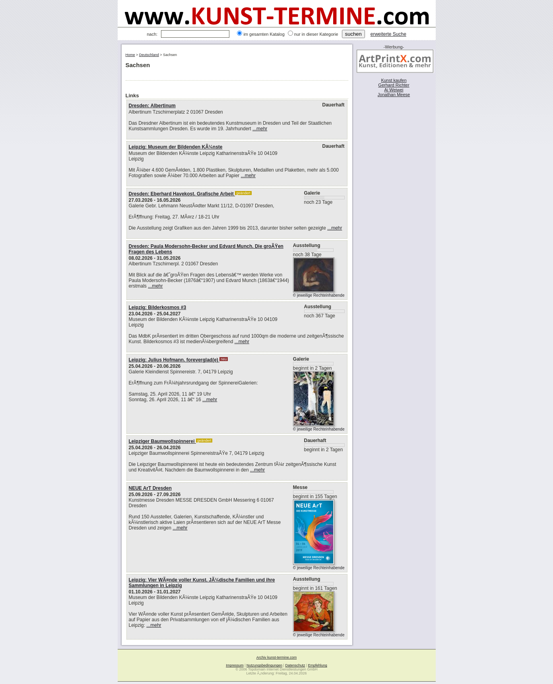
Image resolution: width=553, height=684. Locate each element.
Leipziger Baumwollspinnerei (162, 441)
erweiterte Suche (388, 34)
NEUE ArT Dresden (150, 488)
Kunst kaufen (393, 80)
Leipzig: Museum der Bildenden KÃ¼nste (176, 147)
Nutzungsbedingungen (264, 665)
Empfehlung (317, 665)
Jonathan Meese (394, 94)
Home (130, 55)
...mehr (259, 128)
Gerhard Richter (393, 85)
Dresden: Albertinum (152, 105)
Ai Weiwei (393, 89)
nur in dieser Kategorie (316, 34)
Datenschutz (295, 665)
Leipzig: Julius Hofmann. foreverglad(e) (174, 360)
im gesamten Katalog (263, 34)
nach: (152, 34)
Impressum (235, 665)
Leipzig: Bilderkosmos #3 (157, 307)
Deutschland (149, 55)
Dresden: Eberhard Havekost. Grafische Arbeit (182, 194)
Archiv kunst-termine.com (276, 657)
